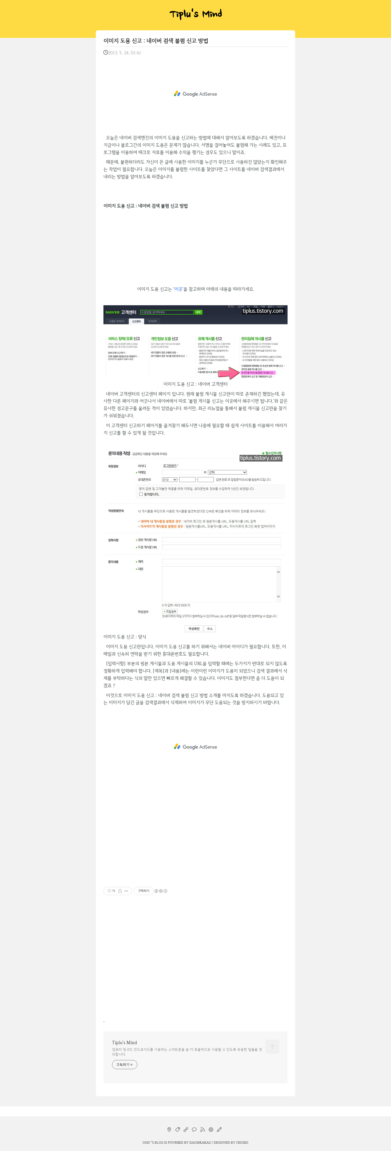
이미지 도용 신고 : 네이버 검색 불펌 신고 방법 (155, 40)
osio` (147, 1142)
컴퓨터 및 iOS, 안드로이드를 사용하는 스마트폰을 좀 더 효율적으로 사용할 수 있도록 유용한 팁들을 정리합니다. (187, 1051)
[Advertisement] (195, 93)
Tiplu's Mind (195, 15)
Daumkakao (200, 1142)
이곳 (178, 289)
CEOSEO (242, 1142)
